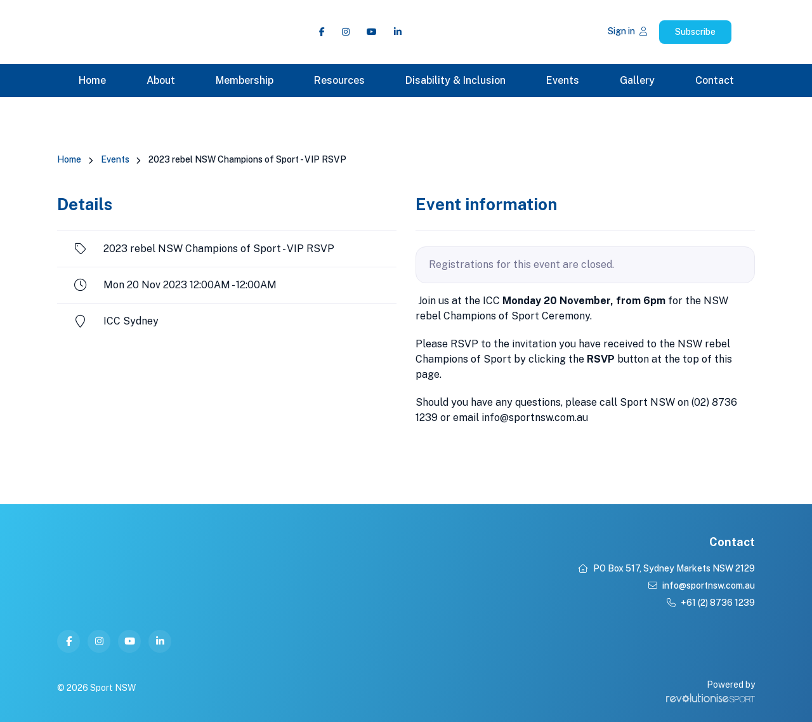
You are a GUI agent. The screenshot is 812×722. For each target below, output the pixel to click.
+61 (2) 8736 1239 (711, 603)
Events (562, 80)
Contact (714, 80)
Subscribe (695, 32)
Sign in (627, 31)
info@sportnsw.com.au (701, 585)
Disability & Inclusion (455, 80)
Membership (244, 80)
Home (92, 80)
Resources (339, 80)
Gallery (637, 80)
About (161, 80)
